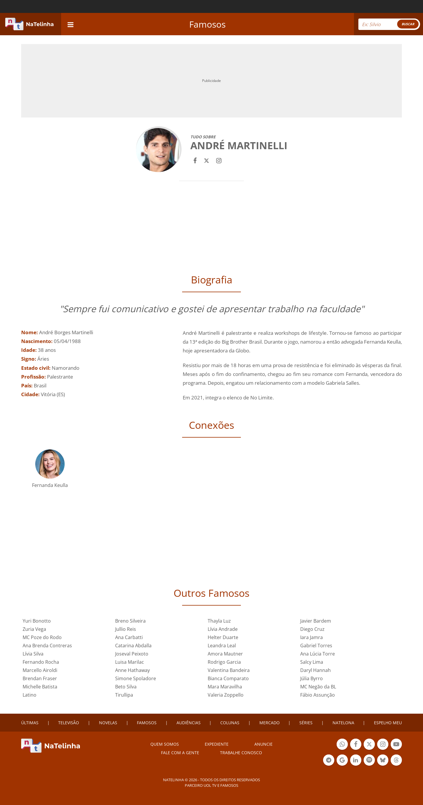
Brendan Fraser (40, 678)
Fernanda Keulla (50, 485)
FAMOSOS (147, 722)
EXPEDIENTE (217, 744)
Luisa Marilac (129, 662)
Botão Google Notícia (342, 761)
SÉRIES (306, 722)
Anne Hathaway (132, 670)
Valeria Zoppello (226, 695)
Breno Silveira (130, 621)
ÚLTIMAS (29, 722)
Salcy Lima (311, 662)
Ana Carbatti (129, 637)
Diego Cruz (312, 629)
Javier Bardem (315, 621)
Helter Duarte (223, 637)
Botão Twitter (369, 745)
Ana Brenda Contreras (47, 645)
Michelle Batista (40, 686)
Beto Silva (126, 686)
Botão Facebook (355, 745)
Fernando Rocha (41, 662)
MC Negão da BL (318, 686)
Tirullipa (124, 695)
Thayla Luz (219, 621)
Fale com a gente (180, 752)
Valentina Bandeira (229, 670)
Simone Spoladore (135, 678)
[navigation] (70, 24)
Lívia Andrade (223, 629)
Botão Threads (396, 761)
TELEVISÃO (68, 722)
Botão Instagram (382, 745)
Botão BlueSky (382, 761)
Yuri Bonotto (37, 621)
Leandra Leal (222, 645)
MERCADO (269, 722)
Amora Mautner (225, 654)
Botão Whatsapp (342, 745)
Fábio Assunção (317, 695)
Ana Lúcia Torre (317, 654)
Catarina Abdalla (133, 645)
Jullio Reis (125, 629)
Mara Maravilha (225, 686)
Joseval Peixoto (131, 654)
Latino (29, 695)
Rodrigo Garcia (224, 662)
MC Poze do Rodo (42, 637)
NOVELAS (108, 722)
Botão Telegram (328, 761)
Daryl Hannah (315, 670)
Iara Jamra (311, 637)
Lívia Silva (33, 654)
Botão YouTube (396, 745)
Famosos (207, 24)
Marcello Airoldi (40, 670)
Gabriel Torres (316, 645)
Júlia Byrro (311, 678)
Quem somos (164, 744)
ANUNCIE (263, 744)
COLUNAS (229, 722)
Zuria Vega (34, 629)
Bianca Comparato (228, 678)
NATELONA (343, 722)
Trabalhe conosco (241, 752)
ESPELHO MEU (388, 722)
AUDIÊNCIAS (189, 722)
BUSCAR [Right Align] (408, 24)
